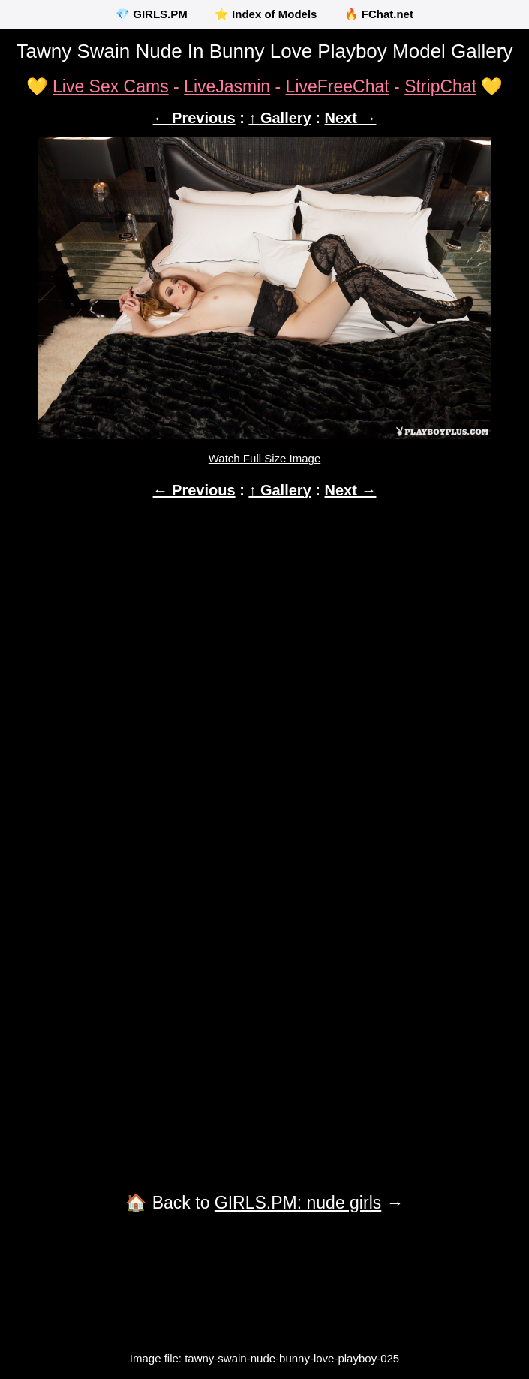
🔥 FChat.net (378, 14)
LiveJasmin (227, 86)
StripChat (440, 86)
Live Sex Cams (111, 86)
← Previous (194, 118)
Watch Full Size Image (265, 458)
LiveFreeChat (337, 86)
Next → (351, 118)
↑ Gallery (279, 118)
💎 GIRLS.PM (152, 14)
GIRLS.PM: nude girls (298, 1202)
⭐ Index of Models (266, 14)
